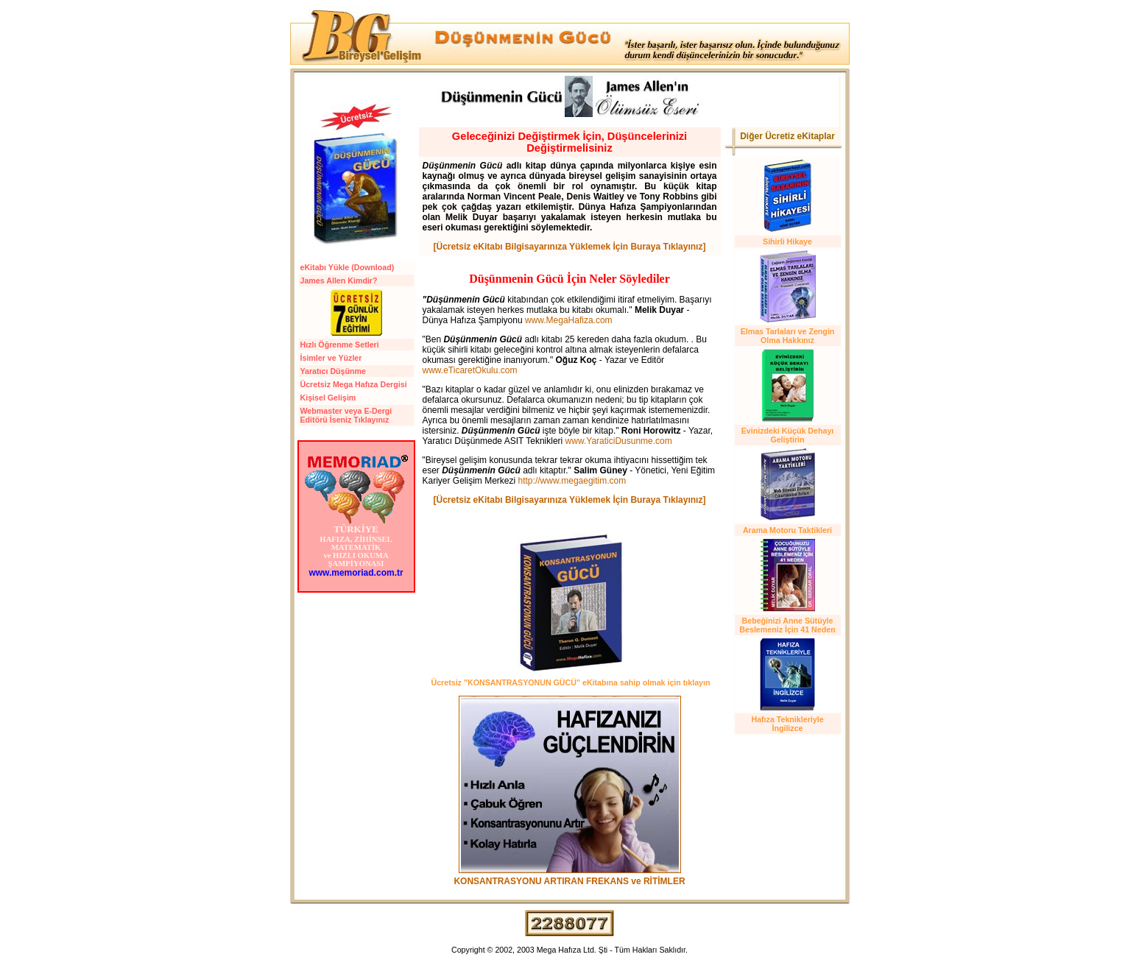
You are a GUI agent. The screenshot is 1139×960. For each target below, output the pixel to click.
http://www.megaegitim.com (572, 481)
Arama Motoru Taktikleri (787, 530)
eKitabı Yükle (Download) (347, 267)
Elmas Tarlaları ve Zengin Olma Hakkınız (788, 336)
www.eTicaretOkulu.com (470, 370)
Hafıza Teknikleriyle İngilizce (787, 724)
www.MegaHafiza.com (569, 320)
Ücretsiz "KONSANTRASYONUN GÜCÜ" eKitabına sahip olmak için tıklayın (569, 682)
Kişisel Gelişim (328, 397)
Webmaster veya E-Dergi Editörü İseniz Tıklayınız (346, 415)
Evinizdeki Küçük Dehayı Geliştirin (787, 435)
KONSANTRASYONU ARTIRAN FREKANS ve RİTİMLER (569, 881)
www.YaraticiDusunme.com (618, 441)
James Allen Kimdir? (339, 280)
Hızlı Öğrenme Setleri (339, 344)
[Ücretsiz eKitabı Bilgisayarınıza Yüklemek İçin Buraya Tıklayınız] (570, 246)
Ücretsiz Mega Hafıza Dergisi (353, 384)
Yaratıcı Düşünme (333, 371)
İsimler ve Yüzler (331, 357)
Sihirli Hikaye (787, 241)
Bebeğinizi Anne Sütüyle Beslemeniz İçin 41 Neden (787, 625)
